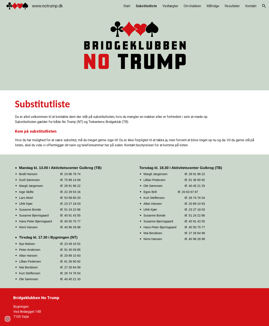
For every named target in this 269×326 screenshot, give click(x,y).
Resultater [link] (232, 6)
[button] (264, 6)
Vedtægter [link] (170, 6)
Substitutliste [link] (146, 6)
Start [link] (126, 6)
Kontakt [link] (250, 6)
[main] (134, 122)
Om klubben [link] (192, 6)
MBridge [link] (213, 6)
